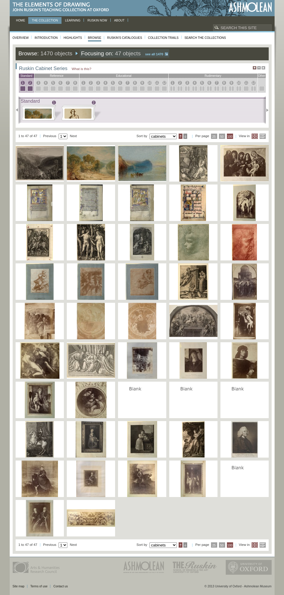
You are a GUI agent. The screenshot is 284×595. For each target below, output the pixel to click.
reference (56, 75)
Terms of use (39, 586)
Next (266, 110)
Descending (185, 136)
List (263, 136)
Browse (95, 37)
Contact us (60, 586)
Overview (21, 37)
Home (20, 20)
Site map (18, 586)
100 (229, 136)
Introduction (45, 37)
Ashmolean (250, 7)
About (119, 20)
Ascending (180, 136)
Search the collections (205, 37)
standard (26, 75)
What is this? (82, 69)
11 (156, 82)
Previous (19, 110)
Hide (263, 67)
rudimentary (213, 75)
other (261, 75)
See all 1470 (154, 54)
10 (149, 82)
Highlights (73, 37)
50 (222, 136)
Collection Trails (163, 37)
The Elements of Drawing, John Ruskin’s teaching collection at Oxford (62, 7)
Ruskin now (97, 20)
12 (164, 82)
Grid (255, 136)
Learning (72, 20)
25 (214, 136)
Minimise (259, 67)
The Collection (45, 20)
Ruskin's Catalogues (124, 37)
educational (123, 75)
